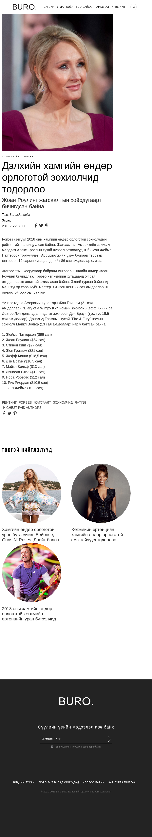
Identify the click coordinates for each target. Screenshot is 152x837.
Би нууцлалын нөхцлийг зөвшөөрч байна (78, 746)
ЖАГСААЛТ (42, 402)
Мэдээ (29, 156)
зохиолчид (63, 402)
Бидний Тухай (24, 782)
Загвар (49, 7)
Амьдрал (102, 7)
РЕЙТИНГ (9, 402)
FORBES (25, 402)
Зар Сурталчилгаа (122, 782)
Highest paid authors (22, 407)
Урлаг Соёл (65, 7)
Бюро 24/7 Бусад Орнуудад (59, 782)
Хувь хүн (118, 7)
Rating (80, 402)
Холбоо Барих (93, 782)
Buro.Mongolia (20, 214)
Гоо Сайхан (85, 7)
